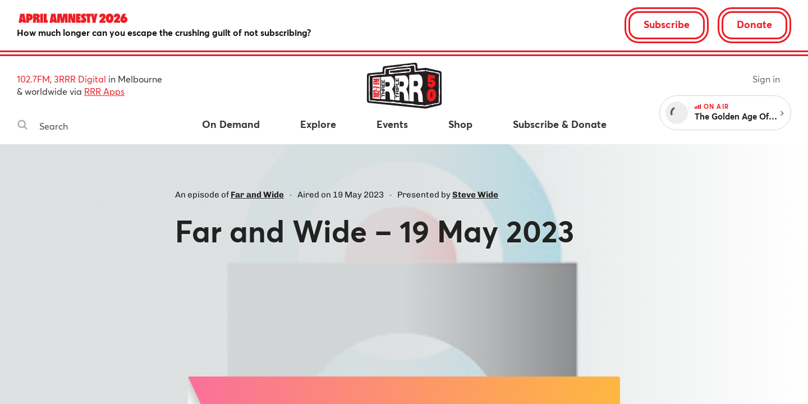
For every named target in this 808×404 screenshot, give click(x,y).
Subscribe (667, 24)
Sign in (766, 79)
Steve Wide (475, 195)
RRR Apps (104, 91)
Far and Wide (257, 195)
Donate (754, 24)
